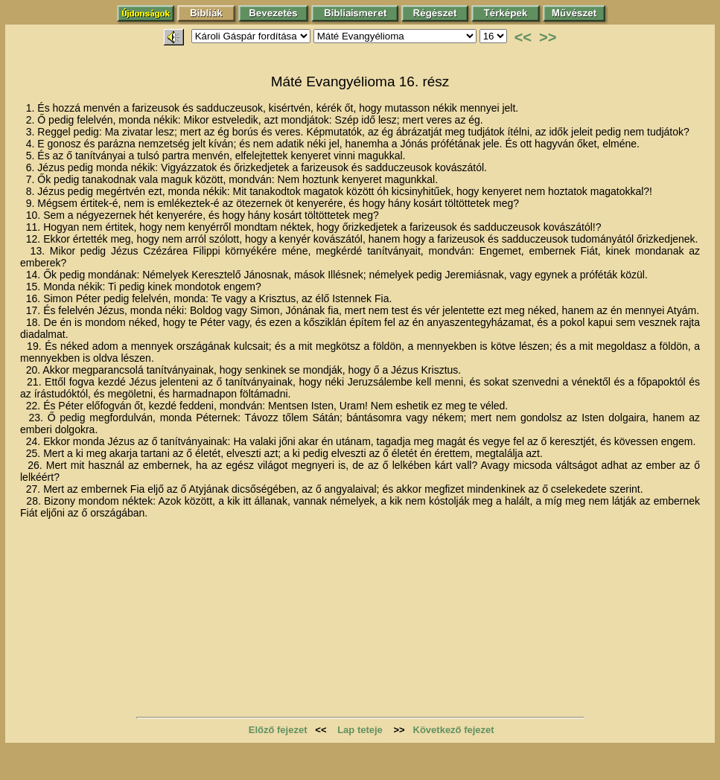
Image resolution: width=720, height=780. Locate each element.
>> (547, 37)
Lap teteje (360, 729)
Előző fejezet (278, 729)
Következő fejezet (453, 729)
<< (523, 37)
